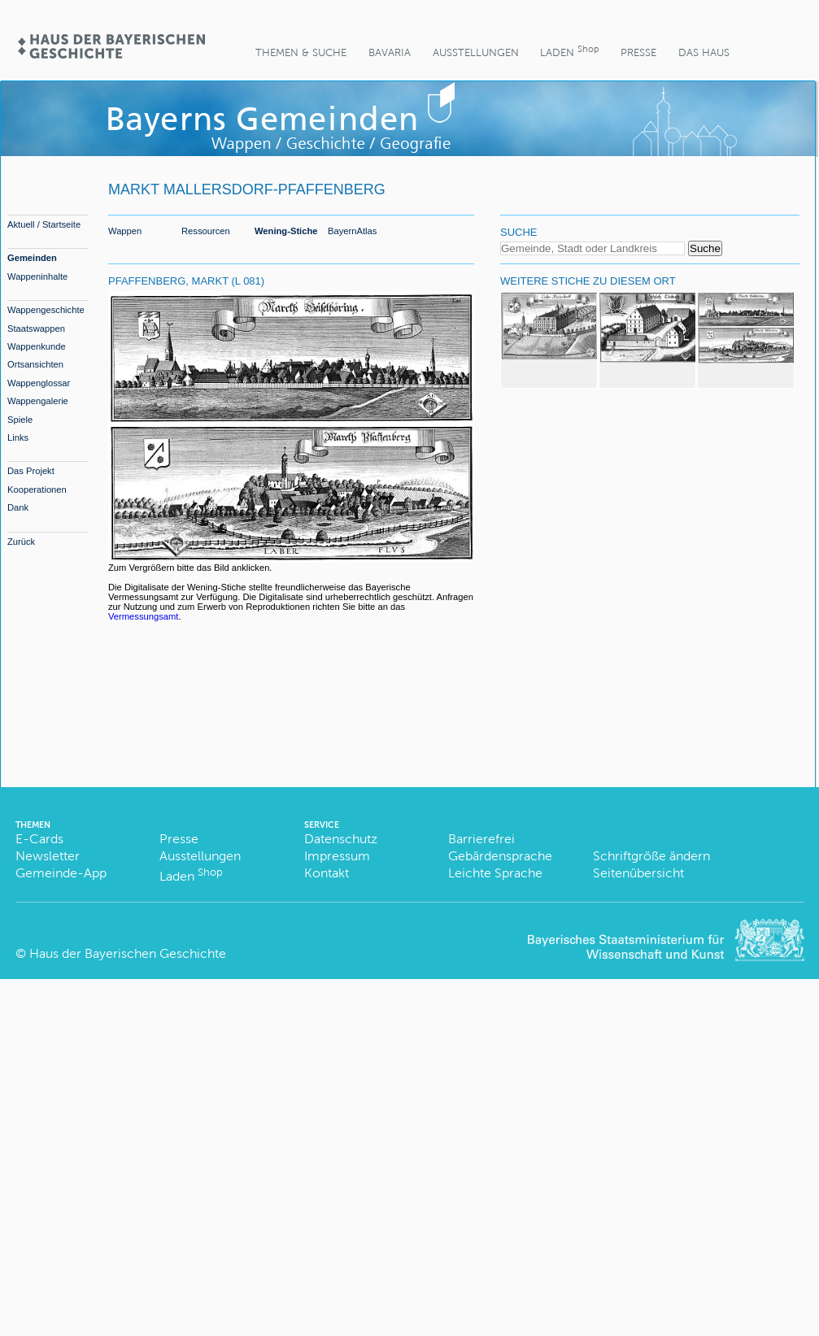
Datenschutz (340, 839)
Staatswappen (36, 328)
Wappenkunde (36, 346)
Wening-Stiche (286, 231)
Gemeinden (32, 258)
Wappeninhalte (37, 276)
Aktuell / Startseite (44, 224)
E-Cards (39, 839)
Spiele (20, 419)
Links (17, 437)
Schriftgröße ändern (651, 856)
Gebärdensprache (500, 856)
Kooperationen (37, 489)
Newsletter (47, 856)
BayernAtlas (352, 231)
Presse (638, 52)
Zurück (21, 541)
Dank (17, 507)
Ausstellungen (476, 52)
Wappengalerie (37, 401)
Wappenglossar (38, 383)
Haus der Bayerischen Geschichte (127, 953)
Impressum (337, 856)
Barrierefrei (481, 839)
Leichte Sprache (495, 873)
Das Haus (704, 52)
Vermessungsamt (143, 616)
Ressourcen (205, 231)
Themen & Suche (300, 52)
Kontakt (326, 873)
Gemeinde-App (61, 873)
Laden (569, 51)
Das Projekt (30, 471)
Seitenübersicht (638, 873)
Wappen (125, 231)
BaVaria (389, 52)
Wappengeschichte (46, 310)
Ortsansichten (35, 364)
